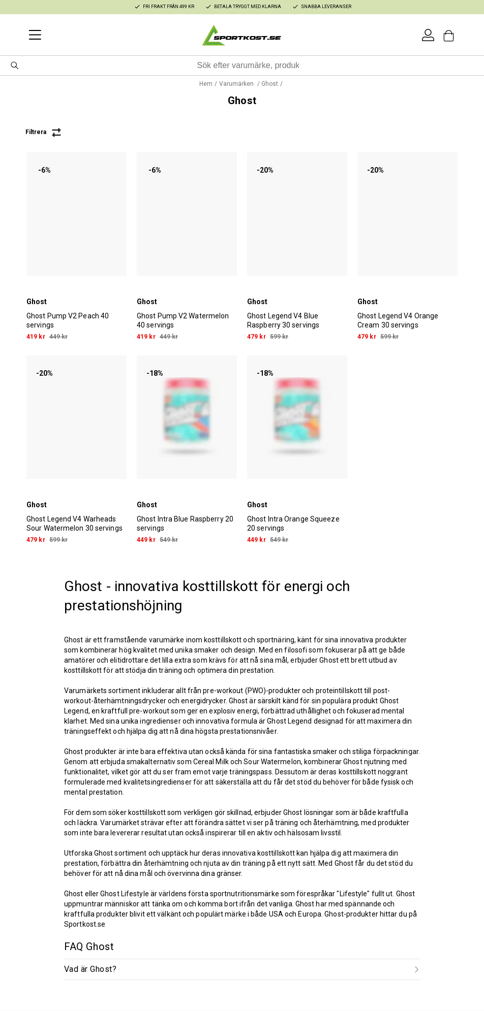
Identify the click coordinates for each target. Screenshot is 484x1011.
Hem (206, 83)
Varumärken (237, 83)
